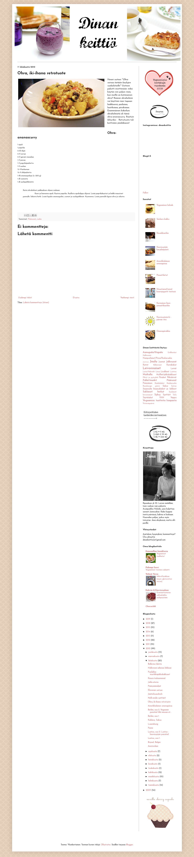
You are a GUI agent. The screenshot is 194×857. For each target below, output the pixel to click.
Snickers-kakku (163, 219)
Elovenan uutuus (155, 690)
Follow (145, 193)
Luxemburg (153, 724)
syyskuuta (153, 751)
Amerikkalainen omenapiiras (160, 706)
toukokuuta (153, 768)
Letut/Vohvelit (149, 372)
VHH (161, 398)
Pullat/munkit (150, 380)
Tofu (174, 395)
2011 (148, 644)
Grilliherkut (172, 352)
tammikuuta (154, 785)
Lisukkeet (165, 372)
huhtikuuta (153, 773)
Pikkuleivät (171, 377)
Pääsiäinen (147, 383)
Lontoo (173, 372)
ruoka (39, 219)
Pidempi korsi (152, 568)
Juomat (162, 362)
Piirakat (162, 377)
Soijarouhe (147, 389)
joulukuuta (153, 652)
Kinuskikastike (163, 233)
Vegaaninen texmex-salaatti (157, 570)
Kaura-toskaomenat (157, 678)
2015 (148, 627)
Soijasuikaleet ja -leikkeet (164, 389)
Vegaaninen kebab (165, 205)
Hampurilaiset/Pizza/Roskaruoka (157, 358)
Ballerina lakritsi (155, 664)
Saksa (165, 386)
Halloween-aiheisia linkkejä (159, 668)
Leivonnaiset (152, 368)
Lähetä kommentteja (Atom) (36, 303)
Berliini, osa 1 (153, 716)
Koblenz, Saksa (154, 720)
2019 (148, 619)
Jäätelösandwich (155, 694)
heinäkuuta (153, 760)
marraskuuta (154, 656)
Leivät (173, 369)
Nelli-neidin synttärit (157, 698)
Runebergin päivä (151, 386)
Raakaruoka (171, 383)
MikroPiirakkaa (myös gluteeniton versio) (164, 578)
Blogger (129, 845)
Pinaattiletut (162, 275)
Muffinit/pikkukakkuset (166, 375)
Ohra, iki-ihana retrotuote (159, 702)
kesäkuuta (153, 764)
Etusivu (76, 298)
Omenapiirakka (163, 331)
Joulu (153, 361)
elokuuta (152, 756)
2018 (148, 623)
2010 (148, 649)
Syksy (157, 394)
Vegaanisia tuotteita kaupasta (159, 400)
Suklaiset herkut (153, 391)
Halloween (147, 355)
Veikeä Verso (152, 574)
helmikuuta (153, 781)
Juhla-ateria (153, 682)
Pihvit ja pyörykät (150, 377)
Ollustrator (105, 845)
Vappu (173, 398)
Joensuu (146, 362)
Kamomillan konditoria (157, 551)
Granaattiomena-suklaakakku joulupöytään (164, 595)
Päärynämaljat (154, 686)
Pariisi (150, 728)
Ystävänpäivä (148, 403)
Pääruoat (32, 219)
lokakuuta (153, 661)
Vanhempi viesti (127, 298)
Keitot (145, 365)
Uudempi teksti (25, 298)
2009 (149, 790)
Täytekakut (148, 398)
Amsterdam (153, 746)
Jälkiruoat (171, 361)
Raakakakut (159, 383)
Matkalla (147, 374)
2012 (148, 640)
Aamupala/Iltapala (153, 352)
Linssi (158, 372)
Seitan (173, 386)
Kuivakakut (171, 365)
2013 (148, 636)
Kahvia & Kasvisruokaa (157, 590)
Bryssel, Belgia (154, 742)
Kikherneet (157, 365)
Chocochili (151, 606)
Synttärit (167, 395)
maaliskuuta (154, 777)
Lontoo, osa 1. (154, 738)
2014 (148, 632)
